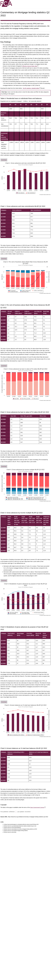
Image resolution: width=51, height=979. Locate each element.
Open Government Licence (37, 807)
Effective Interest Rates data (30, 66)
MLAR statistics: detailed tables (31, 88)
